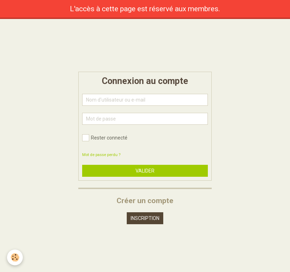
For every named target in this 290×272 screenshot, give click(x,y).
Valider (145, 171)
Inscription (145, 218)
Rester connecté (104, 137)
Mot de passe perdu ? (101, 155)
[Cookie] (15, 257)
